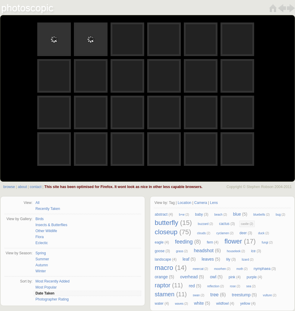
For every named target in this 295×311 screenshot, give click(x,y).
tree (214, 294)
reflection (213, 286)
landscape (163, 259)
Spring (40, 253)
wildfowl (222, 303)
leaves (208, 259)
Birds (39, 219)
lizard (245, 259)
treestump (241, 294)
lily (228, 259)
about (22, 187)
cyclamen (222, 233)
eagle (159, 242)
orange (161, 276)
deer (243, 233)
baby (199, 214)
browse (9, 187)
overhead (189, 276)
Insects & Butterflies (51, 225)
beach (218, 214)
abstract (161, 214)
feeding (184, 242)
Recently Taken (47, 209)
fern (210, 242)
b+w (182, 214)
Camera (200, 203)
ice (253, 251)
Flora (39, 237)
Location (184, 203)
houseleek (234, 251)
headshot (204, 250)
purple (252, 277)
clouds (201, 233)
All (37, 203)
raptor (162, 285)
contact (35, 187)
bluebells (259, 214)
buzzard (203, 224)
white (199, 303)
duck (261, 233)
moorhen (220, 269)
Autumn (41, 265)
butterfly (166, 222)
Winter (40, 271)
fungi (265, 242)
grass (179, 251)
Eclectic (41, 243)
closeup (166, 232)
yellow (245, 303)
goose (160, 251)
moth (239, 269)
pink (232, 277)
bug (278, 214)
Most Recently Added (52, 281)
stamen (165, 294)
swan (196, 295)
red (192, 285)
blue (237, 214)
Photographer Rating (52, 299)
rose (233, 286)
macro (164, 267)
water (159, 303)
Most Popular (46, 287)
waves (179, 303)
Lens (214, 203)
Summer (42, 259)
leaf (186, 259)
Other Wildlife (46, 231)
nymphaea (262, 269)
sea (248, 286)
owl (213, 276)
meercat (198, 269)
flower (233, 241)
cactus (224, 224)
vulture (267, 295)
